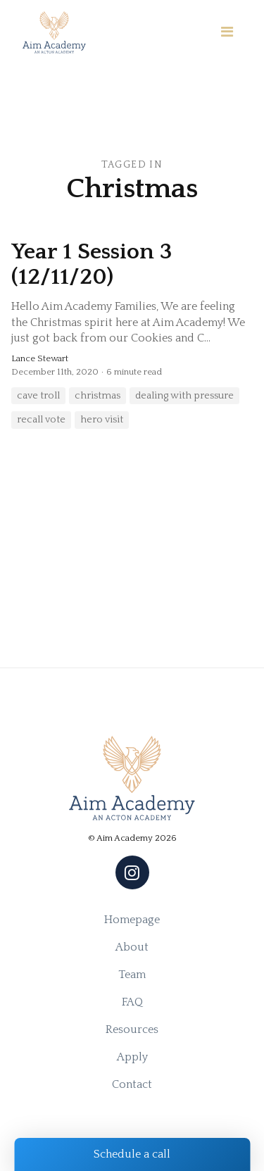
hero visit (101, 419)
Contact (132, 1084)
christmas (97, 395)
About (132, 947)
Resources (132, 1029)
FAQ (132, 1002)
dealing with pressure (184, 395)
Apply (132, 1057)
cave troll (38, 395)
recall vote (41, 419)
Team (132, 974)
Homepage (132, 919)
